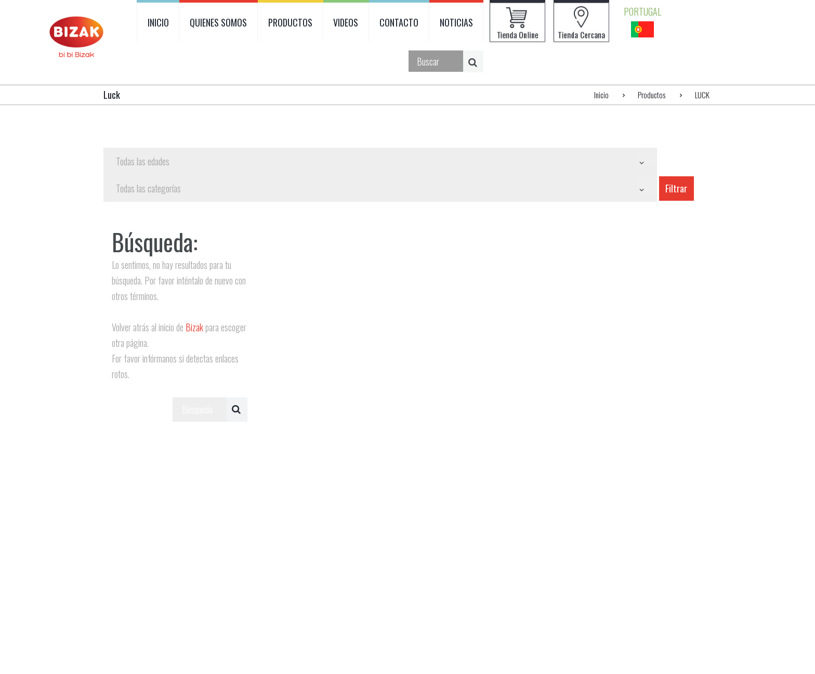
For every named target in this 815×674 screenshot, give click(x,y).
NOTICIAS (456, 22)
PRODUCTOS (290, 22)
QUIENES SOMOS (218, 22)
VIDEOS (345, 22)
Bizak (194, 327)
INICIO (158, 22)
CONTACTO (398, 22)
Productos (651, 94)
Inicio (601, 94)
